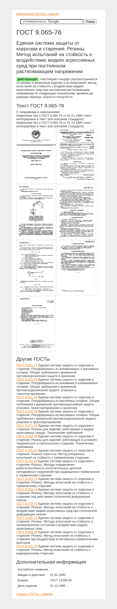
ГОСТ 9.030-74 (26, 518)
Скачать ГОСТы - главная (34, 594)
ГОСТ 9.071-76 (26, 425)
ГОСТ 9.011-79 (26, 379)
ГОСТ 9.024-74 (26, 479)
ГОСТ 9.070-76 (26, 503)
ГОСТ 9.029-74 (26, 489)
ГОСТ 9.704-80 (26, 461)
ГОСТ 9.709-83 (26, 450)
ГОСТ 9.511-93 (26, 397)
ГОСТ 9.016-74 (26, 411)
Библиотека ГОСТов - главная (37, 14)
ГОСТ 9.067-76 (26, 436)
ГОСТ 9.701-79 (26, 546)
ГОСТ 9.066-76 (26, 532)
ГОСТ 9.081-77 (26, 365)
